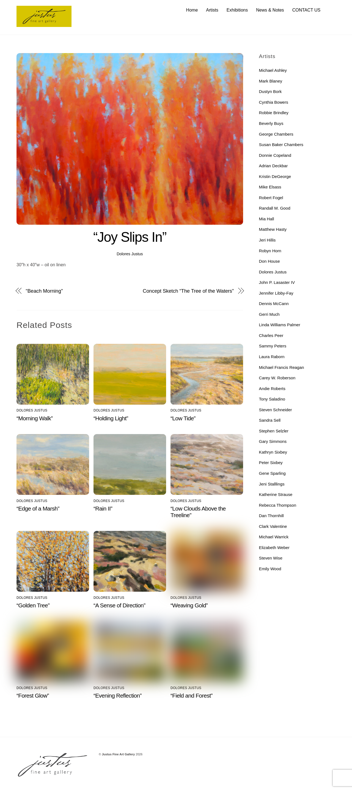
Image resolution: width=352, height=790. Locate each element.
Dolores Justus (130, 254)
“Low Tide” (183, 418)
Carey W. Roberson (277, 378)
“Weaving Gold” (189, 605)
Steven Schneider (275, 409)
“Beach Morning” (44, 291)
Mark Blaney (270, 81)
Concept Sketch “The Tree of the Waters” (188, 291)
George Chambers (276, 134)
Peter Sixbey (271, 462)
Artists (212, 10)
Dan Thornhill (271, 516)
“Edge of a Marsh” (37, 508)
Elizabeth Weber (274, 547)
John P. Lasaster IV (277, 282)
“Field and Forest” (191, 696)
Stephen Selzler (273, 431)
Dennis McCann (274, 303)
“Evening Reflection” (118, 696)
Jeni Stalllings (272, 484)
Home (192, 10)
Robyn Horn (270, 250)
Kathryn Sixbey (273, 452)
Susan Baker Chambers (281, 144)
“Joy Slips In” (129, 237)
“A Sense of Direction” (119, 605)
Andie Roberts (272, 388)
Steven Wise (270, 558)
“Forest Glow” (32, 696)
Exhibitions (237, 10)
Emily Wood (270, 568)
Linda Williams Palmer (279, 325)
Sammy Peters (273, 346)
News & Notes (270, 10)
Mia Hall (266, 218)
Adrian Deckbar (273, 166)
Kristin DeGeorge (275, 176)
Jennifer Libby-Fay (276, 293)
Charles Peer (271, 335)
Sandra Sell (270, 420)
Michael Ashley (273, 70)
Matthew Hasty (273, 229)
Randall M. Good (274, 208)
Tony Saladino (272, 399)
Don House (269, 261)
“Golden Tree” (33, 605)
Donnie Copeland (275, 155)
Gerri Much (269, 314)
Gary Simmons (273, 441)
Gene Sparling (272, 473)
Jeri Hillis (267, 240)
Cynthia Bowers (273, 102)
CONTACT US (306, 10)
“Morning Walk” (34, 418)
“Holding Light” (111, 418)
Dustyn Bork (270, 91)
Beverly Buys (271, 123)
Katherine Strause (276, 494)
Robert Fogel (271, 197)
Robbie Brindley (273, 113)
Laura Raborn (272, 356)
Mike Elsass (270, 187)
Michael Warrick (273, 537)
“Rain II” (103, 508)
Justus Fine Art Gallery (118, 754)
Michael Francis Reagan (281, 367)
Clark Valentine (273, 526)
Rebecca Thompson (277, 505)
